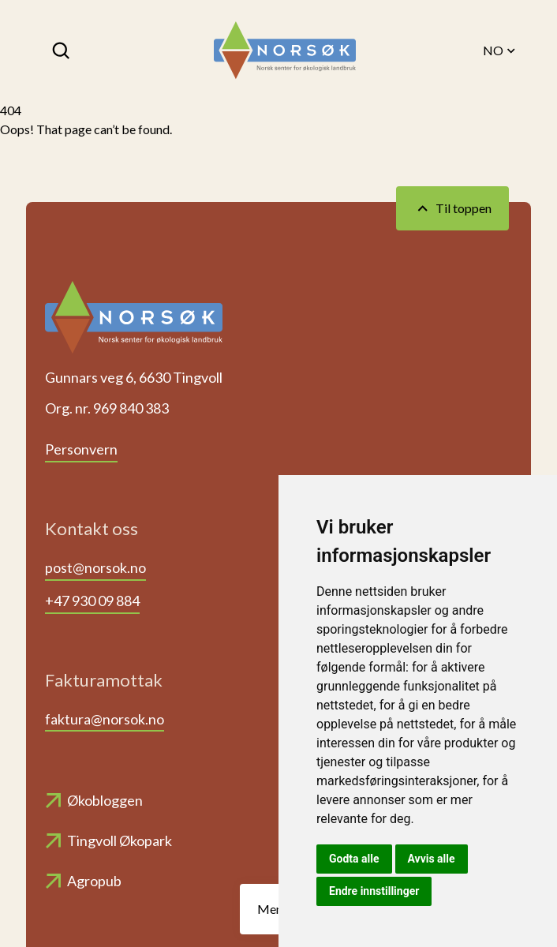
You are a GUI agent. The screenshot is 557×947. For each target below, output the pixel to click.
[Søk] (62, 50)
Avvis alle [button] (431, 858)
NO (500, 50)
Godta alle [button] (354, 858)
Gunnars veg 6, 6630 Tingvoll (133, 377)
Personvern (81, 449)
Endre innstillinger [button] (374, 891)
